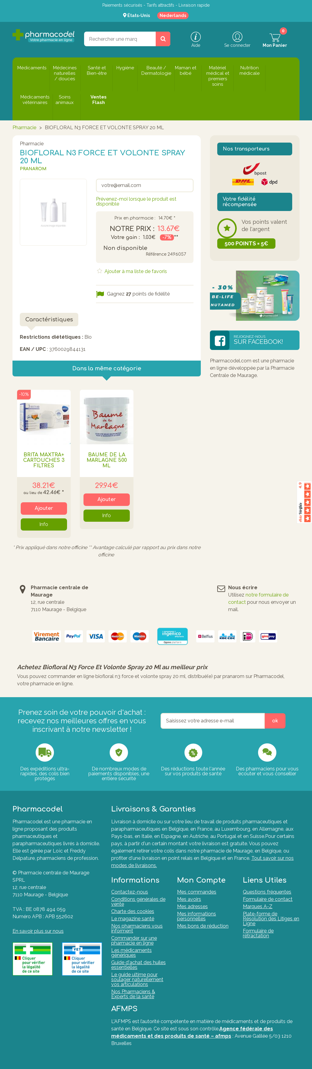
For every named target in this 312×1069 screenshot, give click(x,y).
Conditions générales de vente (138, 901)
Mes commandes (196, 892)
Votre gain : (125, 237)
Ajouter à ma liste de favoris (135, 271)
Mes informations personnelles (196, 916)
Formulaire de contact (267, 899)
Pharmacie (24, 127)
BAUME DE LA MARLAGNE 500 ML (107, 460)
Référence (156, 254)
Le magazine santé (132, 919)
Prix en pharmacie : (134, 218)
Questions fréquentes (267, 892)
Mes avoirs (189, 899)
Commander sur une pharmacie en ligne (134, 940)
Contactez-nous (129, 892)
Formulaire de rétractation (258, 933)
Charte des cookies (132, 911)
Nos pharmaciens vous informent (137, 928)
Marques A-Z (257, 906)
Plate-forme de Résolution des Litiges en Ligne (271, 918)
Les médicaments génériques (131, 952)
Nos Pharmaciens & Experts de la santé (133, 994)
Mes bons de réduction (203, 926)
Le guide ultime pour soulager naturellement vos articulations (137, 979)
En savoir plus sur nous (38, 931)
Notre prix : (132, 229)
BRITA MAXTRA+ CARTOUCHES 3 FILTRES (44, 460)
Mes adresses (192, 906)
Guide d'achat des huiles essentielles (138, 965)
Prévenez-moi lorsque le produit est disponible (136, 201)
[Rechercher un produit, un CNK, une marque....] (163, 39)
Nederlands (173, 15)
